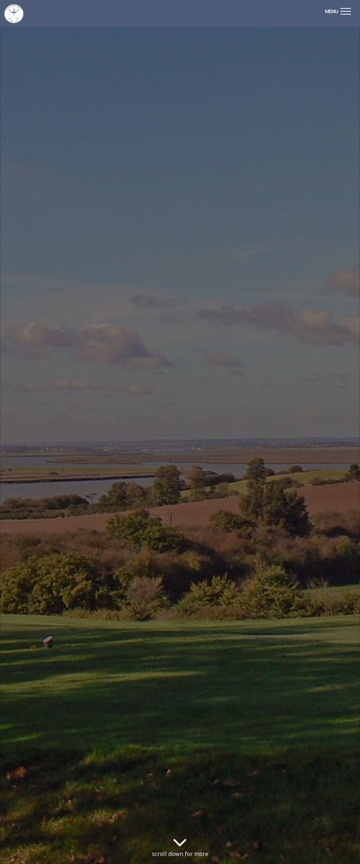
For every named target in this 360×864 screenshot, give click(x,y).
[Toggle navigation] (338, 10)
